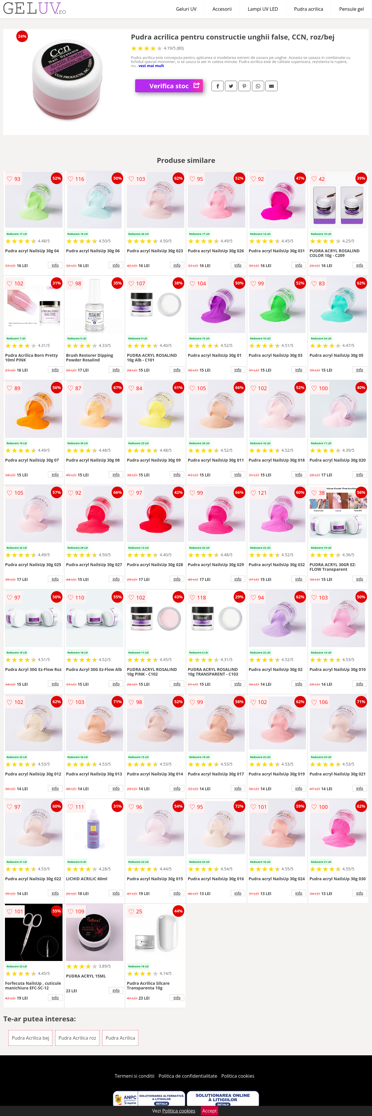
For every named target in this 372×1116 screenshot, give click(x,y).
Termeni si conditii (135, 1076)
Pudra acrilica (308, 9)
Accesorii (222, 9)
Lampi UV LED (263, 9)
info (55, 265)
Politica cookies (238, 1076)
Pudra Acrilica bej (30, 1038)
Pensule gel (351, 9)
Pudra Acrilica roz (77, 1038)
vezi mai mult (151, 65)
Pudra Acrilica (120, 1038)
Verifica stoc (176, 85)
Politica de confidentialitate (188, 1076)
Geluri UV (186, 9)
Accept (209, 1111)
